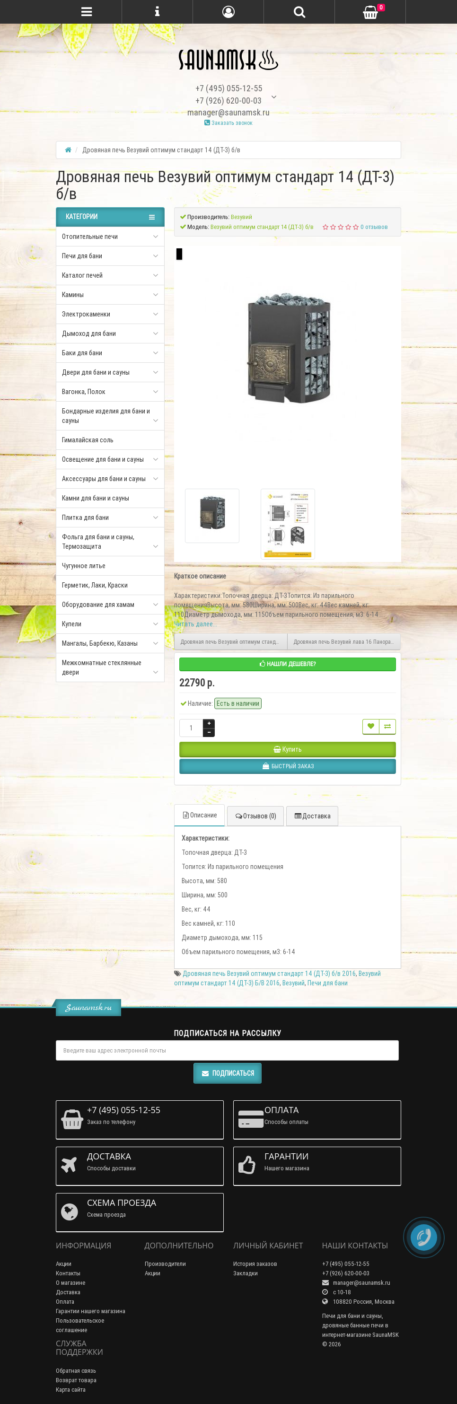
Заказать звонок (228, 122)
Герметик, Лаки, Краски (95, 585)
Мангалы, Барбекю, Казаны (100, 643)
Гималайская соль (88, 440)
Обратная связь (76, 1371)
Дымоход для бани (89, 333)
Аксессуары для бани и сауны (104, 478)
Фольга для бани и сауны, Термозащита (98, 542)
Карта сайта (71, 1390)
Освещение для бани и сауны (103, 459)
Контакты (68, 1273)
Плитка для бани (85, 517)
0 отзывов (374, 227)
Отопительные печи (90, 236)
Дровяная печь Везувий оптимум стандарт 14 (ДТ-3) (234, 641)
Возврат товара (76, 1380)
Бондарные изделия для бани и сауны (106, 416)
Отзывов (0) (255, 816)
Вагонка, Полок (83, 391)
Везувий (293, 983)
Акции (63, 1264)
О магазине (70, 1283)
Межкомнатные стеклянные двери (101, 667)
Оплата (65, 1302)
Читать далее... (195, 624)
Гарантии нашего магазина (90, 1311)
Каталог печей (82, 275)
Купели (71, 624)
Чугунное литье (83, 566)
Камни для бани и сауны (95, 498)
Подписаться (227, 1073)
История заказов (255, 1264)
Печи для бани (82, 256)
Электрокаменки (86, 314)
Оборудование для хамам (98, 604)
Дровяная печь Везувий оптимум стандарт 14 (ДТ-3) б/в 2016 (269, 973)
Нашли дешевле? (288, 664)
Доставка (312, 816)
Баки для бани (82, 353)
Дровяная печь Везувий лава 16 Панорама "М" (347, 641)
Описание (199, 815)
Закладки (245, 1273)
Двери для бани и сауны (96, 372)
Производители (165, 1264)
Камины (73, 294)
